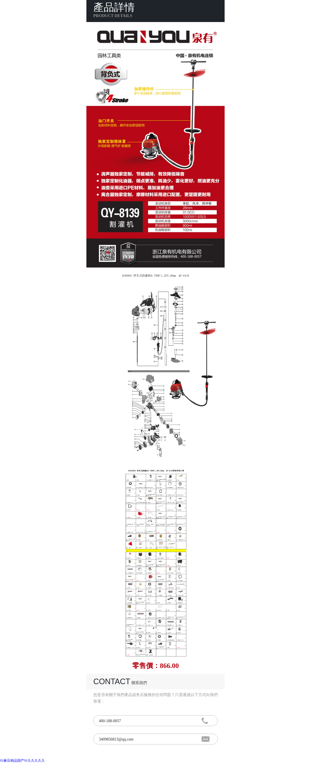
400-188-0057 (110, 721)
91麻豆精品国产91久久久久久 (22, 760)
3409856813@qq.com (116, 739)
